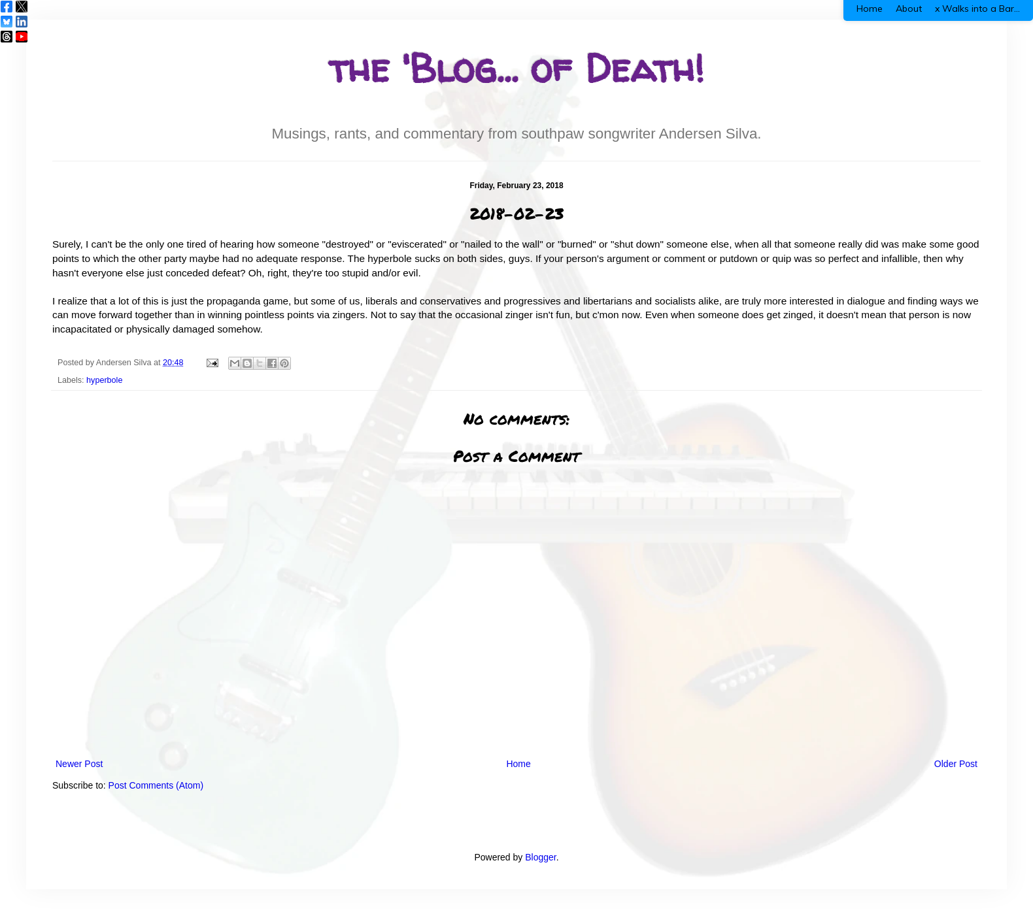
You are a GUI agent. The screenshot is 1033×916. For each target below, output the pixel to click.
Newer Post (79, 764)
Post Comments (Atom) (156, 785)
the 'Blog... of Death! (516, 68)
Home (518, 764)
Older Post (955, 764)
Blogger (540, 857)
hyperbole (104, 380)
